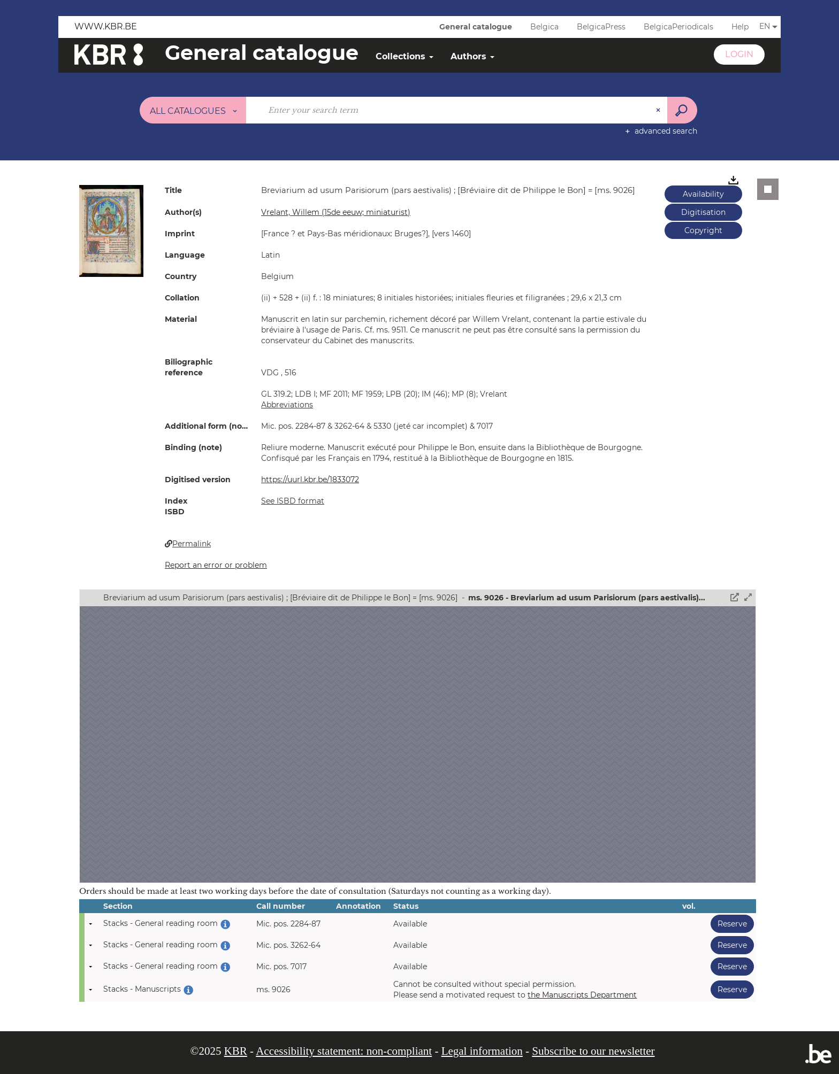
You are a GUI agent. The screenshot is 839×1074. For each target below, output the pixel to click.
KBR (235, 1051)
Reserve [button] (729, 923)
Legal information (482, 1051)
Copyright (703, 230)
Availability (703, 194)
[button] (111, 230)
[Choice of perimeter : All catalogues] (193, 110)
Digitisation (703, 212)
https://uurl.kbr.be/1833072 (310, 479)
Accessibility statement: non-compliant (344, 1051)
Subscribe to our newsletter (593, 1051)
